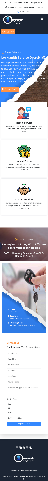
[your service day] (24, 408)
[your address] (24, 365)
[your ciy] (24, 370)
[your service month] (24, 404)
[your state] (24, 376)
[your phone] (24, 359)
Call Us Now (8, 31)
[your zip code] (24, 382)
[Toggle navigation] (42, 19)
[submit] (24, 424)
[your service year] (24, 412)
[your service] (24, 390)
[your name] (24, 353)
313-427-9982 (10, 89)
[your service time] (24, 418)
